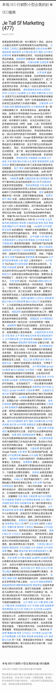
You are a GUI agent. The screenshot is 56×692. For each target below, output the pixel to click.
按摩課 (36, 359)
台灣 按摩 (41, 72)
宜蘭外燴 (41, 93)
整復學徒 (37, 585)
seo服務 (21, 93)
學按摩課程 (8, 609)
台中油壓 (33, 455)
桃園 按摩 (12, 578)
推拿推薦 (38, 636)
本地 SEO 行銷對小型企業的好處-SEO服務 (28, 8)
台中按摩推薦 (9, 636)
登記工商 (27, 359)
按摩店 (49, 195)
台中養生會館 (24, 557)
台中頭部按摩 (18, 301)
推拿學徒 (9, 523)
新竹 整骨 (19, 168)
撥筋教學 (49, 298)
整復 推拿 (41, 376)
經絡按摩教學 (45, 581)
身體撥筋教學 (29, 434)
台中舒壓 (47, 226)
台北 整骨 (32, 161)
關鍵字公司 (13, 226)
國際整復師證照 (23, 106)
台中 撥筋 (45, 499)
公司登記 (16, 250)
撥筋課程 (22, 342)
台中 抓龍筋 (37, 547)
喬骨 (19, 633)
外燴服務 (32, 158)
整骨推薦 (30, 257)
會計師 (35, 182)
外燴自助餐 (33, 62)
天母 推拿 (44, 185)
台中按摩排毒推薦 (31, 499)
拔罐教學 (11, 325)
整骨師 (22, 226)
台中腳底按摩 (38, 106)
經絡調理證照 (9, 585)
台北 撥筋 (31, 93)
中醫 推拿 (10, 605)
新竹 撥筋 (38, 52)
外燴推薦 (11, 267)
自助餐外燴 (39, 421)
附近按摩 (6, 229)
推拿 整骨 (14, 503)
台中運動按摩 (12, 339)
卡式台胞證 (25, 547)
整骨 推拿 (43, 223)
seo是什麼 (46, 633)
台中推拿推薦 (42, 240)
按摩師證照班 (26, 380)
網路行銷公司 (45, 281)
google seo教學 (17, 390)
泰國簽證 (34, 318)
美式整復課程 (46, 346)
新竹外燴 (46, 387)
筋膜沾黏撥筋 (28, 298)
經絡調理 (20, 59)
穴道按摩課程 (28, 250)
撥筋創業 (6, 52)
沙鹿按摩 (43, 103)
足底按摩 (44, 62)
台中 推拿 (48, 636)
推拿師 (35, 472)
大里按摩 (30, 390)
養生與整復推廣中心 (39, 551)
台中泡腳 (34, 236)
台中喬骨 (29, 369)
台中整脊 (36, 633)
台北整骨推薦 (46, 438)
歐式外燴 (31, 335)
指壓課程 (46, 182)
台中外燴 (40, 219)
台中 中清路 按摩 (35, 605)
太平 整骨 (20, 335)
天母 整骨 (12, 161)
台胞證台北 (48, 390)
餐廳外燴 (11, 633)
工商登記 (14, 48)
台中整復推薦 (26, 339)
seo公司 (34, 581)
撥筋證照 (16, 52)
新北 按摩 (10, 257)
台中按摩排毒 (14, 455)
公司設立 (12, 93)
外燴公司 (18, 479)
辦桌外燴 (23, 240)
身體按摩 (6, 250)
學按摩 (22, 223)
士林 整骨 (22, 452)
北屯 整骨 (34, 523)
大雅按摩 (14, 178)
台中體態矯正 (46, 318)
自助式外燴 (41, 48)
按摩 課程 (16, 434)
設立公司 (45, 568)
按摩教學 (13, 407)
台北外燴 (37, 609)
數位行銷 (22, 161)
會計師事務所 (43, 178)
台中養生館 (27, 52)
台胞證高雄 (30, 178)
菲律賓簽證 (8, 486)
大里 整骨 (21, 636)
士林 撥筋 (44, 236)
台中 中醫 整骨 (40, 602)
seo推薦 (42, 158)
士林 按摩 (37, 482)
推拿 (41, 192)
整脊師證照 (22, 158)
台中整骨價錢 (39, 366)
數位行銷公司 (33, 301)
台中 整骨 (35, 568)
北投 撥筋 (23, 496)
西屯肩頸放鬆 (21, 264)
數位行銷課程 (46, 246)
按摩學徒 (36, 387)
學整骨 (18, 499)
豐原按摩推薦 (32, 185)
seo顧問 (38, 226)
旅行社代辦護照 (15, 421)
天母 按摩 (14, 281)
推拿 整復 (19, 510)
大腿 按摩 (41, 428)
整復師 (31, 240)
